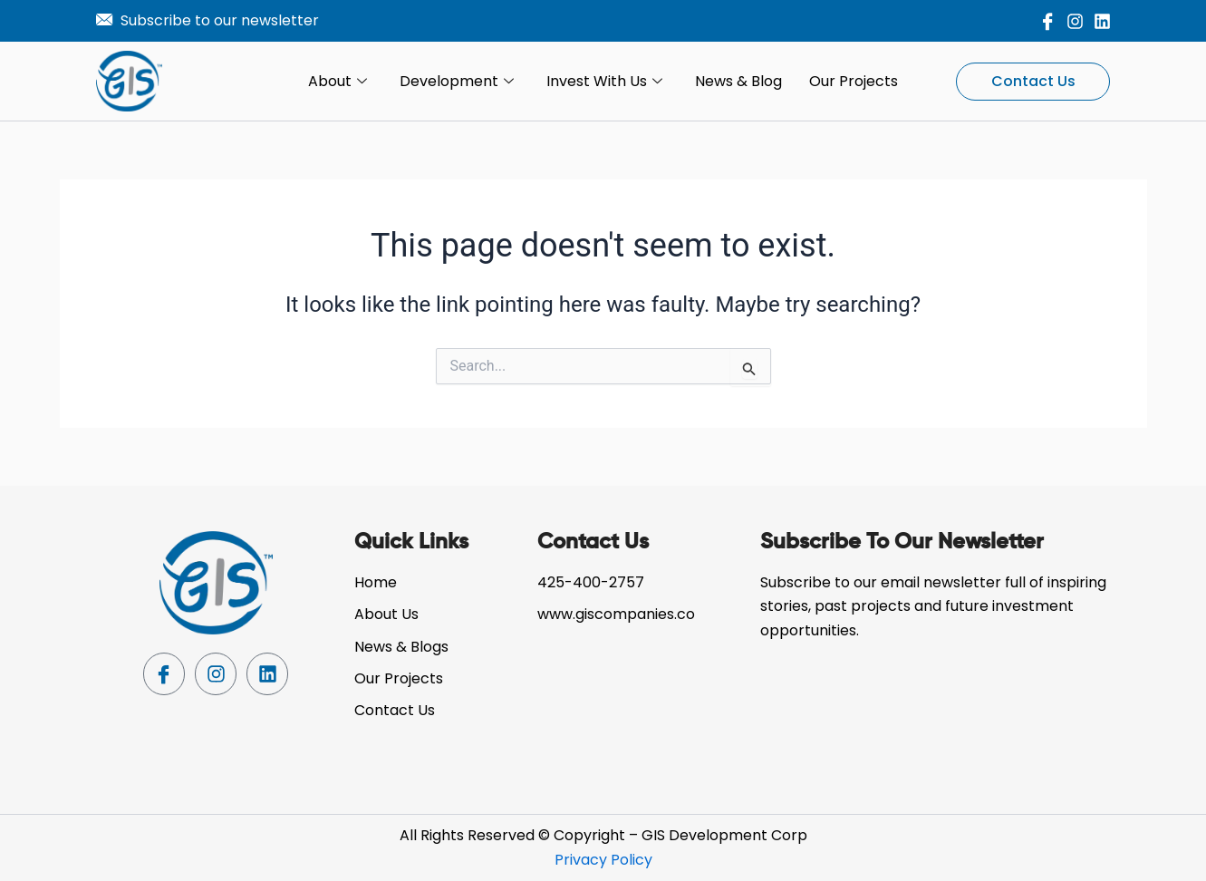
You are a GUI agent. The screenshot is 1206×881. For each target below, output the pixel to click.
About (337, 81)
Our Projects (853, 81)
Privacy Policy (603, 859)
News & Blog (738, 81)
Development (457, 81)
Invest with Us (604, 81)
